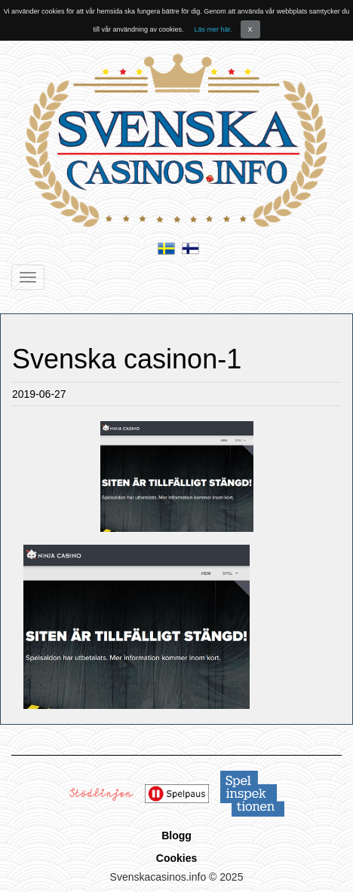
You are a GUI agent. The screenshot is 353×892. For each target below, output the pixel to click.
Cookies (176, 858)
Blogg (176, 835)
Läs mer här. (213, 29)
